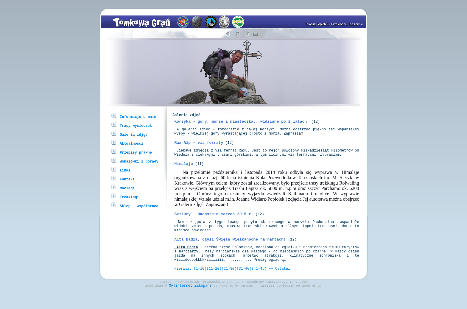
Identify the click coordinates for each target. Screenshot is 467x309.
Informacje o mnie (138, 116)
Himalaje (183, 171)
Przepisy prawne (136, 152)
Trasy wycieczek (136, 125)
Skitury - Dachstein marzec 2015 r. (213, 222)
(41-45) (259, 285)
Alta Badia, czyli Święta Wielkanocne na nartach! (230, 251)
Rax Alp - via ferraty (198, 147)
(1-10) (200, 285)
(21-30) (229, 285)
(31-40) (243, 285)
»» (271, 285)
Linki (125, 170)
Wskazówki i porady (139, 161)
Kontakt (127, 179)
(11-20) (213, 285)
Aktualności (131, 143)
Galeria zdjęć (134, 134)
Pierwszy (183, 285)
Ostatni (282, 285)
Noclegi (127, 188)
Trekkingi (129, 196)
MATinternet (180, 304)
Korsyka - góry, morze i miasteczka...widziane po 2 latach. (241, 124)
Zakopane (203, 304)
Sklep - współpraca (139, 205)
